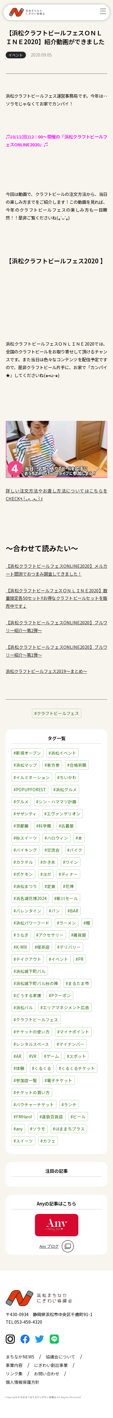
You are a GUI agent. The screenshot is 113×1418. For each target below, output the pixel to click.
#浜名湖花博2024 (30, 898)
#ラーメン (66, 923)
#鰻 (86, 923)
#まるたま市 (77, 983)
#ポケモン (23, 874)
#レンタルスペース (31, 1044)
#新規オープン (27, 753)
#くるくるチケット (77, 1068)
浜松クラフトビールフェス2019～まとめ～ (46, 671)
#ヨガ (45, 874)
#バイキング (25, 850)
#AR (17, 1056)
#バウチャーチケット (34, 1104)
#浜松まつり (25, 886)
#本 (79, 838)
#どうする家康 (27, 995)
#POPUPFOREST (30, 789)
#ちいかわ (67, 777)
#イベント (58, 959)
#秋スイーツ (25, 838)
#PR (79, 959)
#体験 (19, 1068)
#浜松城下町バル (30, 971)
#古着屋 (66, 826)
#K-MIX (20, 947)
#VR (32, 1056)
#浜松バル (23, 1007)
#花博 (68, 886)
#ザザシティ (25, 814)
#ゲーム (51, 1056)
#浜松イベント (62, 753)
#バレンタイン (27, 911)
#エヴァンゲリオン (62, 814)
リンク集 (14, 1375)
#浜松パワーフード (31, 923)
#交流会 (52, 850)
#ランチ (69, 1104)
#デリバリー (69, 947)
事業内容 (14, 1367)
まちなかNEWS (20, 1358)
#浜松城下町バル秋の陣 (36, 983)
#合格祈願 (76, 765)
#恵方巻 (52, 765)
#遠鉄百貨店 (51, 1117)
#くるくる (41, 1068)
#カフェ (47, 1141)
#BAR (72, 911)
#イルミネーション (32, 777)
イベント (15, 54)
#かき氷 (47, 862)
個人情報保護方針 (22, 1384)
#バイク (74, 850)
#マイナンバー (70, 1044)
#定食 (50, 886)
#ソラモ (37, 1129)
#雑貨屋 (78, 935)
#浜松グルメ (65, 789)
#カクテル (23, 862)
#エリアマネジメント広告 (64, 1007)
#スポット (76, 1056)
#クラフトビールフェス (36, 1019)
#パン (54, 911)
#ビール (78, 1117)
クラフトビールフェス (58, 713)
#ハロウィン (56, 838)
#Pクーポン (60, 995)
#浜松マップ (25, 765)
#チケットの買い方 (32, 1092)
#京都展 (21, 826)
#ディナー (68, 874)
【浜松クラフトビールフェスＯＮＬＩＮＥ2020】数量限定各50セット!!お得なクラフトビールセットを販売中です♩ (57, 598)
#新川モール (66, 898)
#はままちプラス (69, 1129)
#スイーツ (23, 1141)
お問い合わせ (46, 1375)
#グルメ (21, 801)
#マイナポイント (73, 1032)
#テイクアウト (27, 959)
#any (18, 1129)
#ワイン (70, 862)
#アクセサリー (50, 935)
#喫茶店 (42, 947)
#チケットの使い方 (32, 1032)
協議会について (60, 1358)
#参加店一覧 (25, 1080)
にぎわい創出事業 (51, 1367)
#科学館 (43, 826)
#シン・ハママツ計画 (56, 801)
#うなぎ (21, 935)
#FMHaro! (23, 1117)
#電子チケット (58, 1080)
